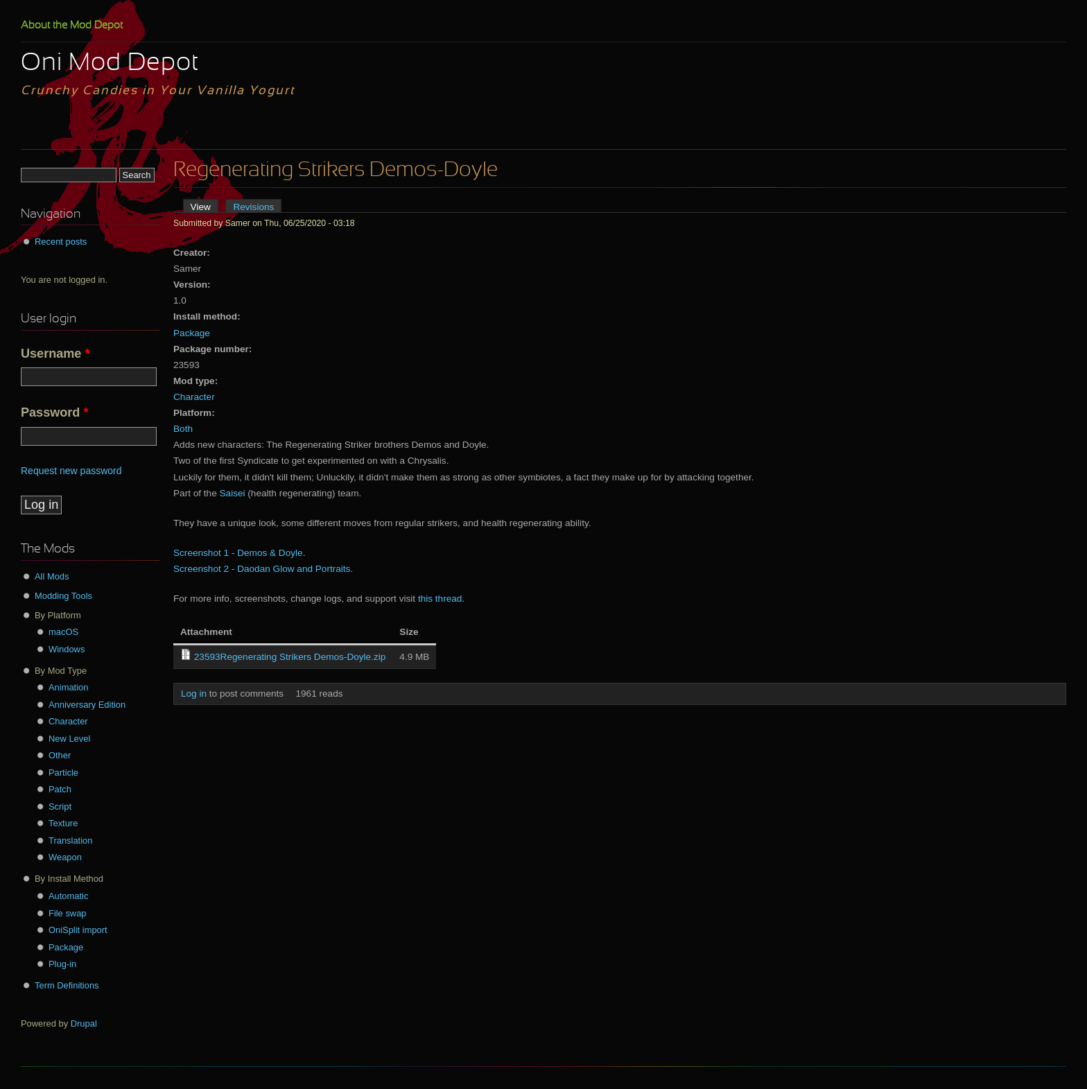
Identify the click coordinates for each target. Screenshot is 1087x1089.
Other (60, 755)
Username (55, 353)
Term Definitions (67, 985)
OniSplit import (78, 930)
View (204, 207)
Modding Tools (63, 596)
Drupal (84, 1023)
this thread (440, 598)
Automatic (68, 896)
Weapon (65, 857)
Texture (63, 823)
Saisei (232, 493)
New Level (69, 738)
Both (183, 429)
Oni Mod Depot (110, 64)
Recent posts (61, 241)
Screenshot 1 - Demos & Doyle (238, 553)
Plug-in (62, 964)
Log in (194, 693)
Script (60, 806)
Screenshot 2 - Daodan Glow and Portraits (261, 569)
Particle (63, 772)
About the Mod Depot (72, 26)
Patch (60, 789)
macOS (63, 632)
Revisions (253, 207)
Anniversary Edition (87, 704)
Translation (70, 840)
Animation (68, 687)
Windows (67, 649)
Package (191, 333)
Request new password (71, 470)
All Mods (52, 576)
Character (194, 397)
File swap (68, 913)
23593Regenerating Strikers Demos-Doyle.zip (290, 657)
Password (54, 412)
